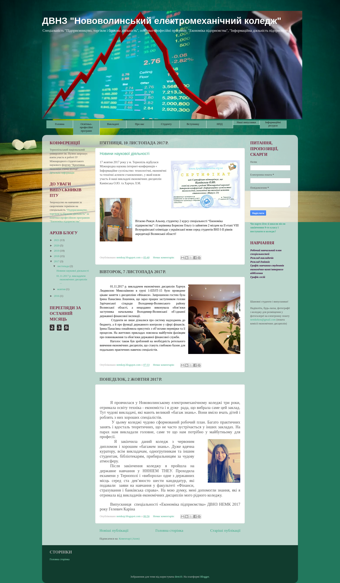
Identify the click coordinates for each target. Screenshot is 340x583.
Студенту (166, 124)
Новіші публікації (114, 530)
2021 (57, 240)
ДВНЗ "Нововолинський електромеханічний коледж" (161, 21)
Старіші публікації (225, 530)
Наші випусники (246, 122)
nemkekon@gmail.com (263, 319)
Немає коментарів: (164, 257)
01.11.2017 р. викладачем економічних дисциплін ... (71, 279)
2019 (57, 250)
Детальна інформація (62, 172)
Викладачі (113, 124)
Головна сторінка (169, 530)
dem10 (178, 576)
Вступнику (193, 124)
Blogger (204, 576)
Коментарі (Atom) (129, 538)
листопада (63, 266)
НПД (220, 124)
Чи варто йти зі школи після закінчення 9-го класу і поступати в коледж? (267, 227)
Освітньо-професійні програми (86, 127)
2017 (57, 261)
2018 (57, 256)
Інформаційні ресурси (273, 124)
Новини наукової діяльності (124, 153)
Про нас (139, 124)
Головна (59, 124)
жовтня (61, 289)
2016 (57, 295)
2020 (57, 245)
